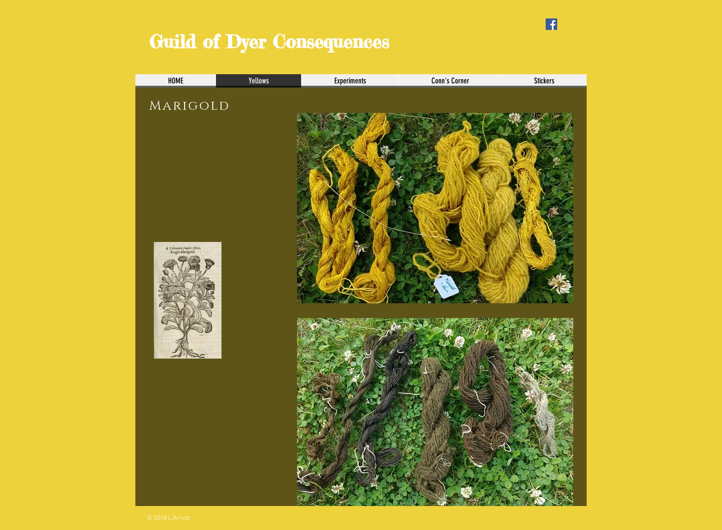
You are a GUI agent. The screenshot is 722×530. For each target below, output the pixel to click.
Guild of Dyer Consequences (269, 41)
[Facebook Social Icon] (551, 24)
